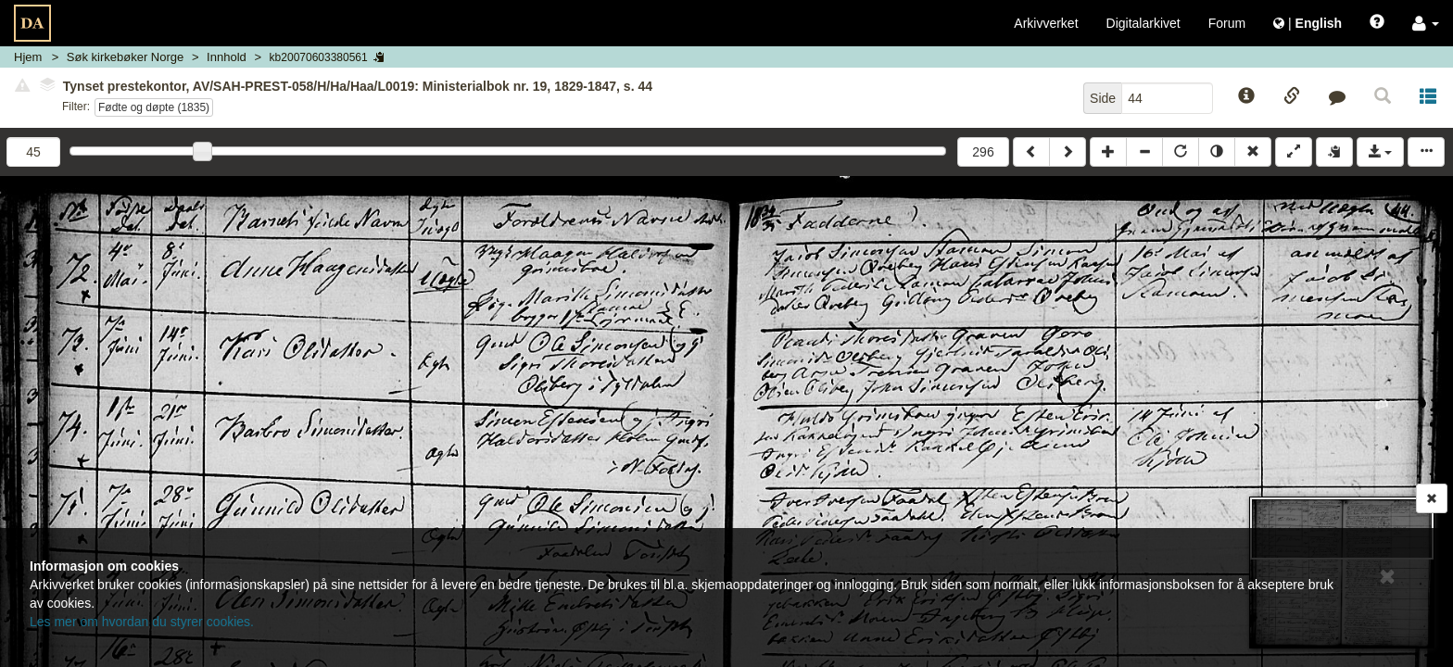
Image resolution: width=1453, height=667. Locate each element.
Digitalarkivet (1143, 23)
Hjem (28, 57)
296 (982, 152)
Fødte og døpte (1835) (153, 107)
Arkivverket (1046, 23)
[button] (1425, 23)
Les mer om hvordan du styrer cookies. (142, 621)
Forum (1226, 23)
